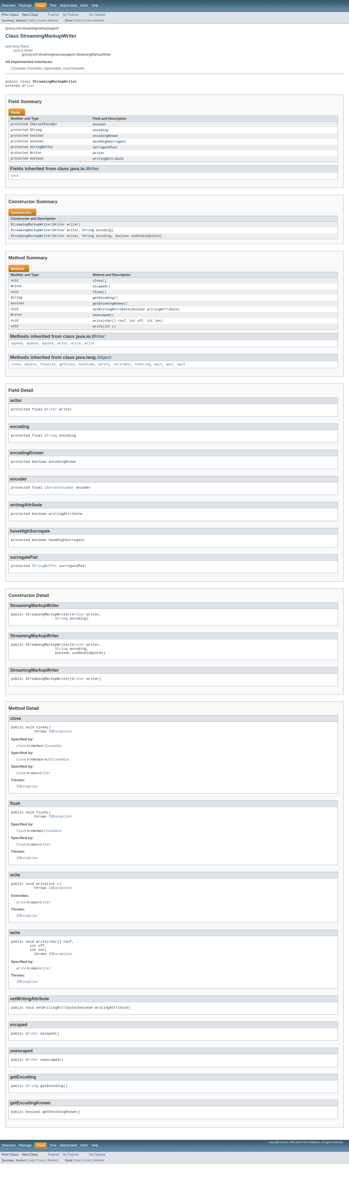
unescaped (101, 322)
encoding (100, 132)
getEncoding (103, 304)
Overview (9, 5)
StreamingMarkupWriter (31, 229)
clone (16, 373)
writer (98, 156)
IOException (60, 751)
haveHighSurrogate (109, 144)
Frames (53, 15)
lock (15, 180)
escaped (99, 292)
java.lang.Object (17, 46)
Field (31, 20)
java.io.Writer (23, 50)
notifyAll (122, 373)
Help (95, 5)
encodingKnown (105, 138)
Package (25, 5)
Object (104, 365)
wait (158, 373)
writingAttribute (108, 162)
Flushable (35, 68)
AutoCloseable (74, 68)
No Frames (70, 15)
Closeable (18, 68)
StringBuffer (41, 150)
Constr (41, 20)
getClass (67, 373)
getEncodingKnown (108, 310)
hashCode (86, 373)
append (17, 351)
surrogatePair (105, 150)
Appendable (52, 68)
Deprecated (68, 5)
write (98, 328)
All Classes (97, 15)
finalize (48, 373)
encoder (99, 126)
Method (53, 20)
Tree (53, 5)
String (36, 132)
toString (143, 373)
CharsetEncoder (43, 126)
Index (84, 5)
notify (104, 373)
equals (30, 373)
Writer (28, 87)
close (98, 286)
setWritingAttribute (111, 316)
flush (98, 298)
